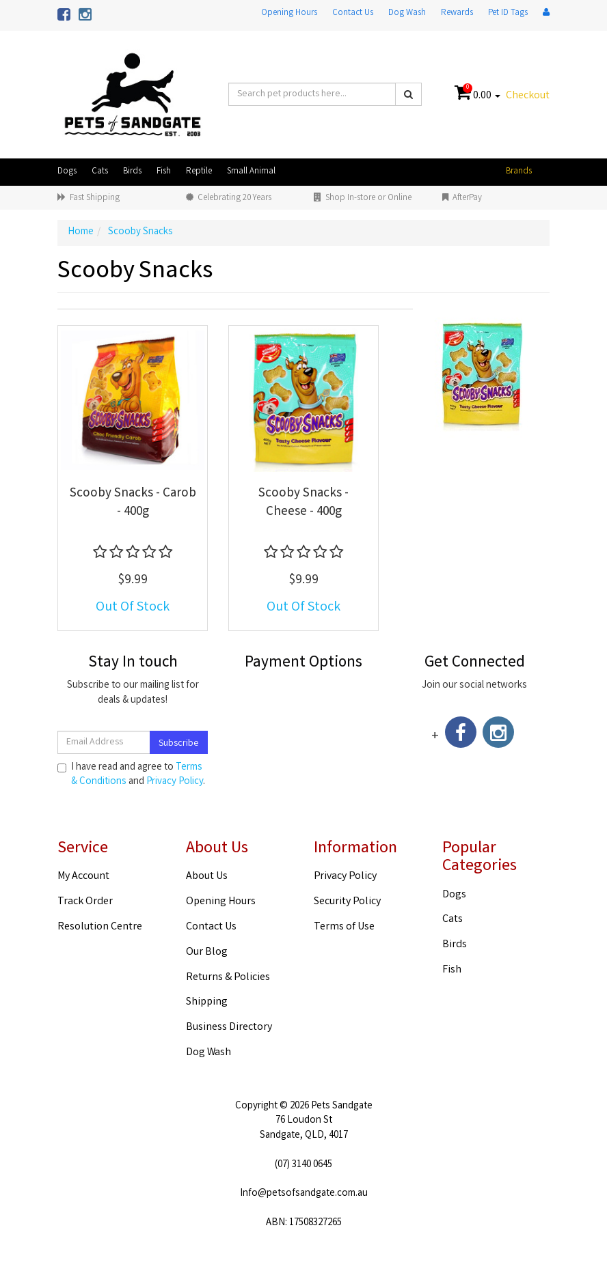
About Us (207, 876)
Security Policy (347, 902)
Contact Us (352, 13)
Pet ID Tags (508, 13)
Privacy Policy (174, 781)
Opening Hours (289, 13)
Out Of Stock (133, 607)
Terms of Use (344, 927)
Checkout (528, 96)
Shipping (207, 1002)
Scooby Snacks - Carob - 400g (133, 503)
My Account (83, 876)
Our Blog (207, 952)
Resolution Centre (99, 927)
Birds (132, 171)
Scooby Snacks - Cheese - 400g (303, 503)
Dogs (67, 171)
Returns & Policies (228, 977)
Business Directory (229, 1027)
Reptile (199, 171)
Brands (519, 171)
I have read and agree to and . (131, 775)
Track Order (85, 902)
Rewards (457, 13)
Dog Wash (407, 13)
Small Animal (251, 171)
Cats (100, 171)
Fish (164, 171)
